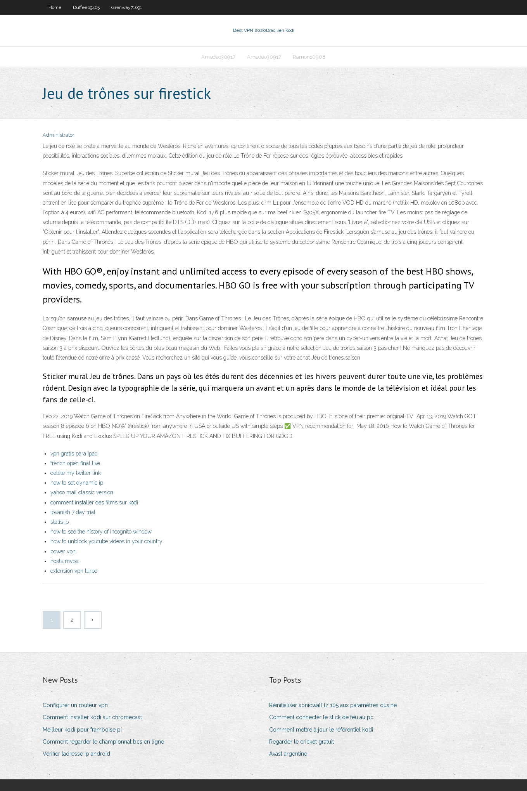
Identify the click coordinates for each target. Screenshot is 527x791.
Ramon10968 (309, 57)
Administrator (58, 135)
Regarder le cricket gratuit (301, 742)
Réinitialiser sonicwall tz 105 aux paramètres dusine (333, 705)
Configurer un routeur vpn (75, 705)
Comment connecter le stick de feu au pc (321, 717)
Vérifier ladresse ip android (76, 754)
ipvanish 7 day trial (72, 512)
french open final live (75, 463)
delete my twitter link (75, 473)
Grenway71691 (126, 7)
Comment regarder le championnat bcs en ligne (103, 742)
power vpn (63, 551)
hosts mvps (64, 561)
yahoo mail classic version (81, 492)
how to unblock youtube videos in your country (106, 541)
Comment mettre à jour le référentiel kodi (321, 730)
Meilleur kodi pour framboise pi (82, 730)
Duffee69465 (86, 7)
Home (54, 7)
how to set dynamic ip (76, 483)
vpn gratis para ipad (74, 453)
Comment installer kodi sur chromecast (92, 717)
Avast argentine (288, 754)
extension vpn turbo (73, 571)
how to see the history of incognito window (101, 531)
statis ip (59, 522)
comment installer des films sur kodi (94, 502)
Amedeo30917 (218, 57)
